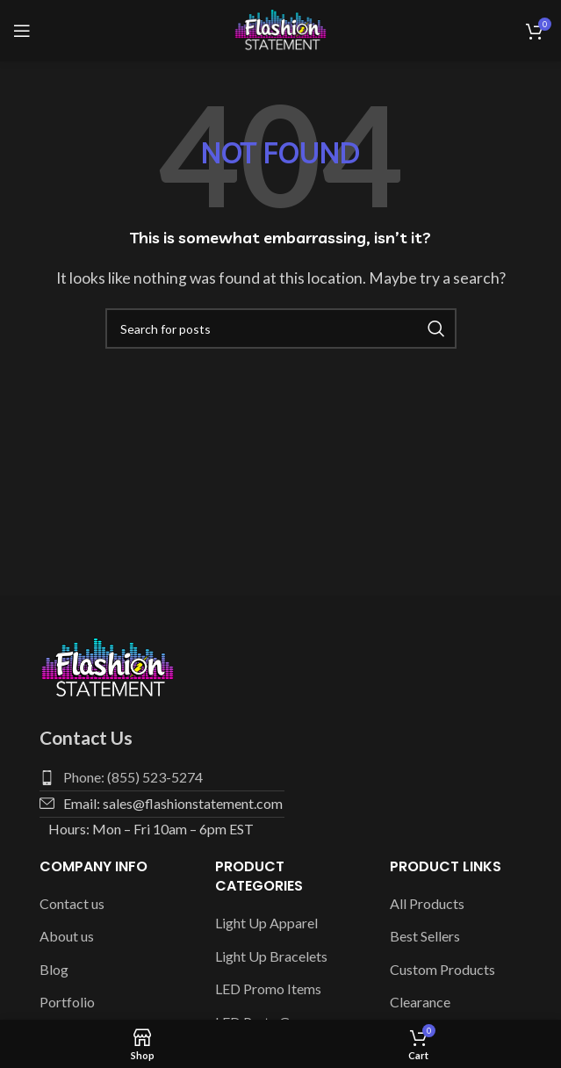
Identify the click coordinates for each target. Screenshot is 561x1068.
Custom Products (442, 969)
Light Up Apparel (266, 922)
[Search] (281, 328)
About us (67, 935)
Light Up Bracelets (271, 956)
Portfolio (67, 1001)
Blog (54, 969)
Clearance (420, 1001)
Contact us (72, 903)
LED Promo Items (268, 988)
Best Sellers (425, 935)
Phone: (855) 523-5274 (133, 777)
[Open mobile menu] (22, 30)
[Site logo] (280, 28)
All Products (427, 903)
